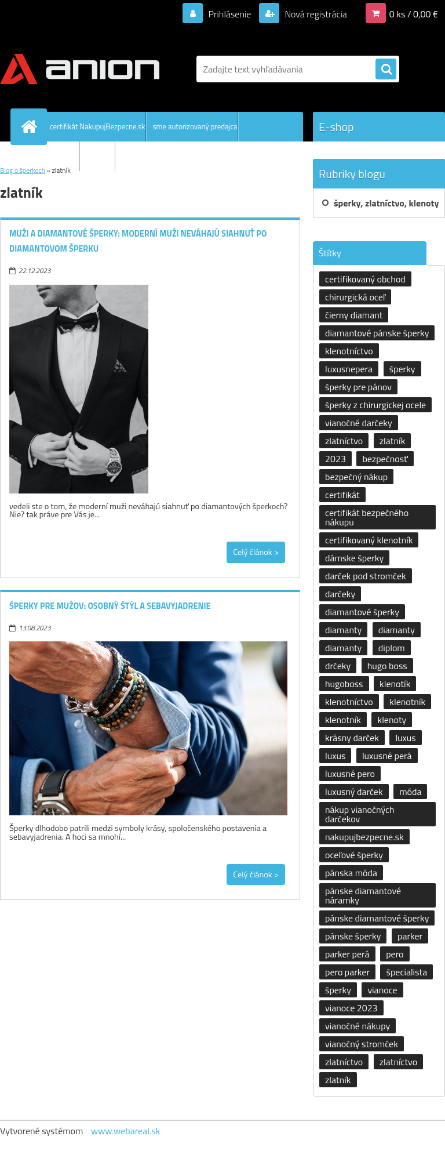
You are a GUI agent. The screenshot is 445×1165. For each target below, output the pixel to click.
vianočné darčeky (358, 423)
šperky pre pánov (358, 387)
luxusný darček (354, 792)
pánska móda (351, 873)
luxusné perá (387, 756)
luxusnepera (349, 369)
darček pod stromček (365, 576)
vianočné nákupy (357, 1026)
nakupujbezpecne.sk (364, 837)
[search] (385, 70)
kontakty (101, 156)
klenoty (391, 720)
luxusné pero (350, 774)
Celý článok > (256, 552)
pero (394, 954)
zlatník (393, 441)
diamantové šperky (362, 612)
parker (409, 936)
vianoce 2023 (351, 1008)
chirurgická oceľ (355, 297)
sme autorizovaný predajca (195, 126)
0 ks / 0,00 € (413, 14)
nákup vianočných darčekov (360, 814)
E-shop (336, 127)
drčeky (338, 666)
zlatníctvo (344, 441)
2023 (335, 459)
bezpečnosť (385, 459)
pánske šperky (353, 936)
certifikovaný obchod (365, 279)
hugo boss (387, 666)
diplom (391, 648)
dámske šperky (354, 558)
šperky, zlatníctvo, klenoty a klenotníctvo (386, 207)
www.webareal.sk (126, 1131)
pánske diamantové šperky (377, 918)
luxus (405, 738)
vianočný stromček (361, 1044)
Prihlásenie (229, 14)
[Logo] (79, 69)
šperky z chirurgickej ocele (375, 405)
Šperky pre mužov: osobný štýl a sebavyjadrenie (110, 606)
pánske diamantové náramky (363, 895)
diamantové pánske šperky (377, 333)
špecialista (406, 972)
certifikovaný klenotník (369, 540)
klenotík (395, 684)
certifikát (342, 495)
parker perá (347, 954)
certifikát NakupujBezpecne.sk (97, 126)
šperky (402, 369)
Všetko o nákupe (53, 156)
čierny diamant (353, 315)
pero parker (347, 972)
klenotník (407, 702)
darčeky (340, 594)
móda (410, 792)
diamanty (343, 630)
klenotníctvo (349, 351)
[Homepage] (31, 126)
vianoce (382, 990)
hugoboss (344, 684)
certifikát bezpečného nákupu (366, 517)
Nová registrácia (315, 14)
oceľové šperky (354, 855)
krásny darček (352, 738)
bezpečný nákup (356, 477)
